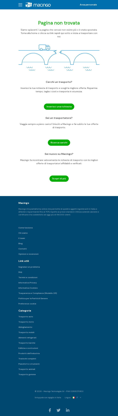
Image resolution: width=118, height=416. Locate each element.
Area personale (88, 4)
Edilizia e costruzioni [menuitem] (28, 348)
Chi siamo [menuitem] (23, 233)
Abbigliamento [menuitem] (25, 327)
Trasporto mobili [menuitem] (26, 332)
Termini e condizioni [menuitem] (27, 277)
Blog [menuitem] (20, 243)
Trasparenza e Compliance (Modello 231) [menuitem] (37, 293)
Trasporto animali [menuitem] (26, 369)
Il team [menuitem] (21, 238)
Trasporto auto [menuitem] (25, 316)
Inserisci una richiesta (59, 106)
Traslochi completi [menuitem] (27, 358)
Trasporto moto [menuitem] (26, 322)
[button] (20, 4)
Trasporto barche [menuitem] (26, 343)
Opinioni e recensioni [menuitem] (28, 254)
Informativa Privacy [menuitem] (27, 282)
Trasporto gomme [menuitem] (27, 374)
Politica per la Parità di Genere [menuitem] (33, 298)
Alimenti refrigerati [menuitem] (27, 337)
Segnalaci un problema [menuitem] (29, 267)
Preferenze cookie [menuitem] (27, 303)
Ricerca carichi (59, 142)
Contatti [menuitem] (22, 248)
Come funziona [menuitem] (25, 227)
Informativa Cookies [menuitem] (28, 288)
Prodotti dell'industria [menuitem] (29, 353)
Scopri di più (59, 178)
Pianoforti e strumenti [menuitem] (29, 364)
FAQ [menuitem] (20, 272)
